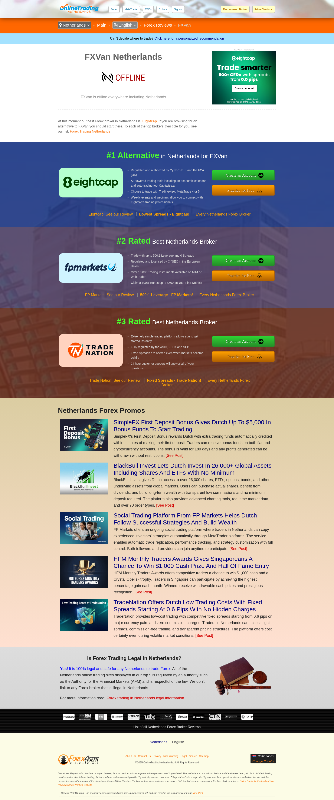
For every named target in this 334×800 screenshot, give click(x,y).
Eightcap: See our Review (111, 214)
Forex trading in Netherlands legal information (145, 698)
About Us (130, 756)
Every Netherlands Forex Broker (223, 214)
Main (101, 25)
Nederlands (158, 742)
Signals (178, 9)
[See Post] (174, 455)
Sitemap (204, 756)
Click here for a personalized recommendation (189, 38)
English (125, 25)
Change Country (263, 761)
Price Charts (264, 9)
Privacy (157, 756)
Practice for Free (240, 190)
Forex (114, 9)
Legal (184, 756)
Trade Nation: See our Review (114, 380)
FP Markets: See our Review (109, 295)
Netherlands (74, 25)
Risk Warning (171, 756)
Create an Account (241, 175)
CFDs (148, 9)
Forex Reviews (158, 25)
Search (193, 756)
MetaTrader (131, 9)
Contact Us (144, 756)
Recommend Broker (235, 9)
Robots (163, 9)
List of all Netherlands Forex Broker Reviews (167, 727)
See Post (198, 793)
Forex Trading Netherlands (90, 131)
